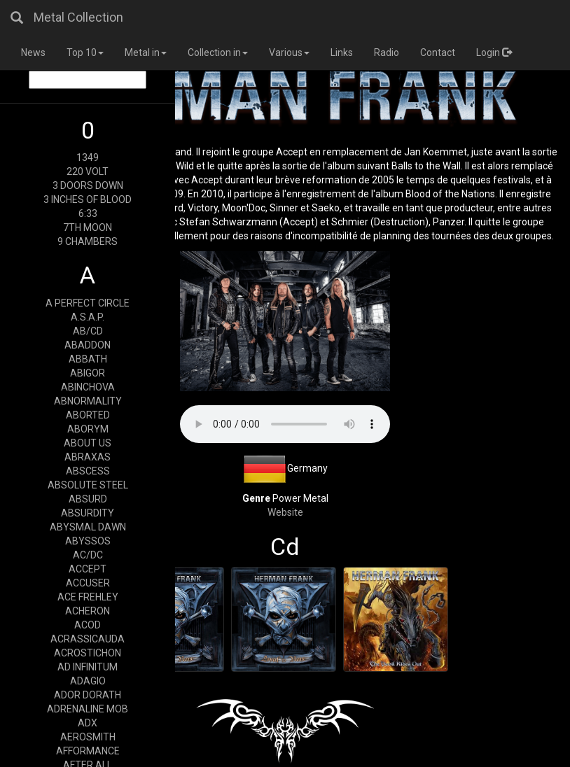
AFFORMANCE (88, 751)
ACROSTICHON (87, 653)
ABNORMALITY (88, 401)
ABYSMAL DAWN (88, 527)
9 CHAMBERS (87, 241)
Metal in (146, 52)
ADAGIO (88, 681)
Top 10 (85, 52)
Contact (437, 52)
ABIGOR (87, 373)
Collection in (218, 52)
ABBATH (88, 359)
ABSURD (88, 499)
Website (285, 512)
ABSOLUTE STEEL (88, 485)
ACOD (87, 625)
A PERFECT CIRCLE (88, 303)
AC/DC (88, 555)
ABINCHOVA (88, 387)
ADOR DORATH (87, 695)
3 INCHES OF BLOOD (87, 199)
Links (342, 52)
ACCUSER (88, 583)
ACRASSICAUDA (87, 639)
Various (289, 52)
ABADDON (87, 345)
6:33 (87, 213)
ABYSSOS (88, 541)
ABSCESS (88, 471)
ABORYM (88, 429)
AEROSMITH (88, 737)
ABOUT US (87, 443)
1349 (87, 157)
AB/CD (88, 331)
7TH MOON (87, 227)
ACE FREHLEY (87, 597)
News (33, 52)
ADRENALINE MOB (87, 709)
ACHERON (87, 611)
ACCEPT (87, 569)
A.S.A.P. (87, 317)
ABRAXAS (87, 457)
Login (494, 52)
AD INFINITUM (87, 667)
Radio (386, 52)
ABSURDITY (87, 513)
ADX (87, 723)
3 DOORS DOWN (88, 185)
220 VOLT (88, 171)
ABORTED (88, 415)
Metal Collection (78, 17)
